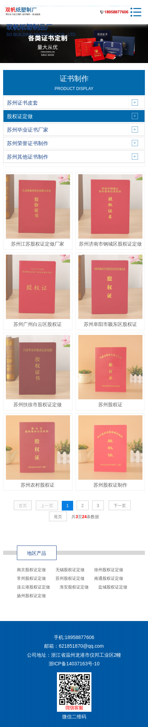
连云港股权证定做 (33, 587)
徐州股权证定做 (108, 569)
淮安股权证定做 (74, 587)
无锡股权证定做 (70, 569)
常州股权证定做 (31, 578)
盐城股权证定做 (112, 587)
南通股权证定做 (108, 578)
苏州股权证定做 (70, 578)
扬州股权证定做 (31, 595)
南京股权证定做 (31, 569)
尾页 (58, 516)
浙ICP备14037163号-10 (74, 663)
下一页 (120, 505)
